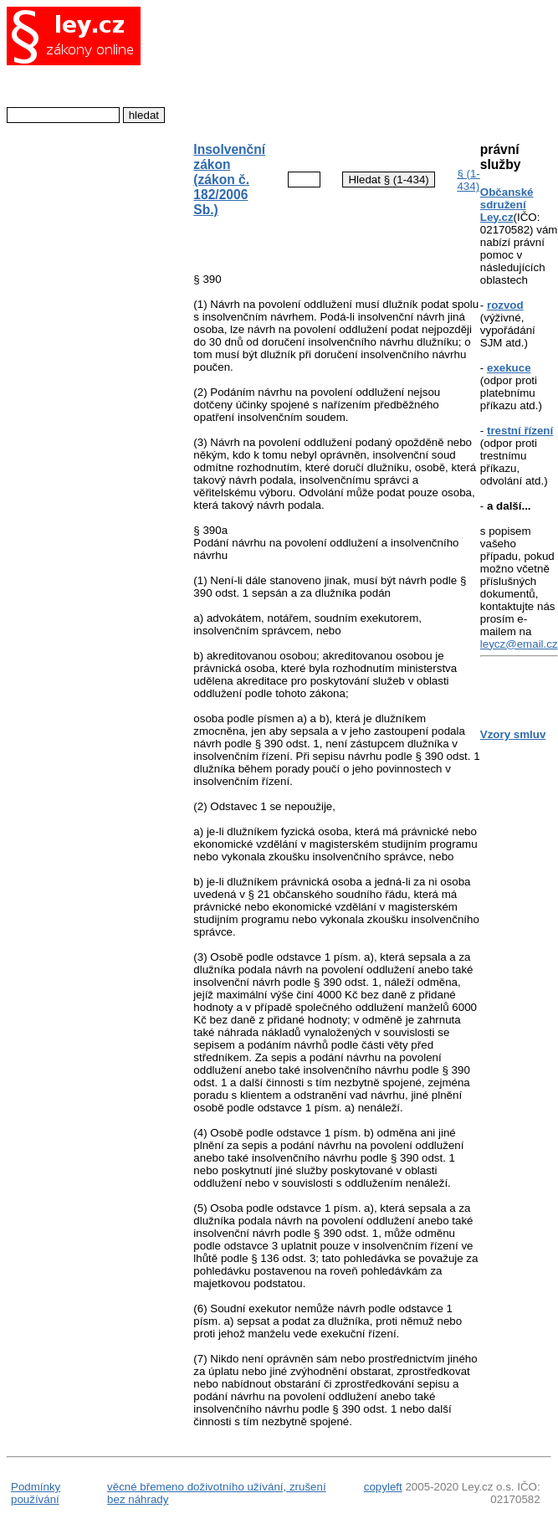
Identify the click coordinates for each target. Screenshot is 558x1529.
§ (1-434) (468, 179)
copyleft (383, 1486)
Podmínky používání (35, 1493)
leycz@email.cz (519, 644)
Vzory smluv (513, 734)
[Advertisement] (322, 65)
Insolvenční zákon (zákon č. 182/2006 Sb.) (229, 179)
